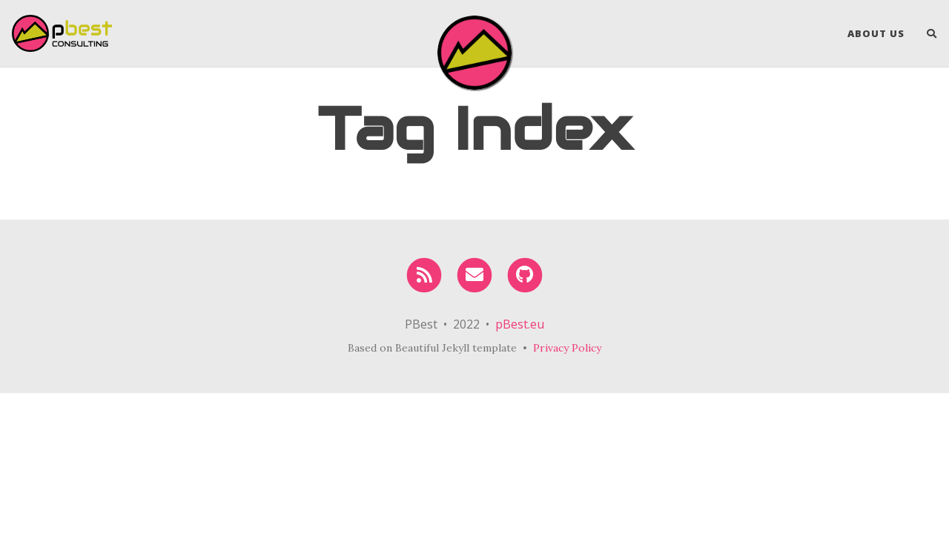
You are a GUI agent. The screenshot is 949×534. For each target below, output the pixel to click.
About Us (876, 33)
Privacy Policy (567, 348)
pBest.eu (519, 324)
